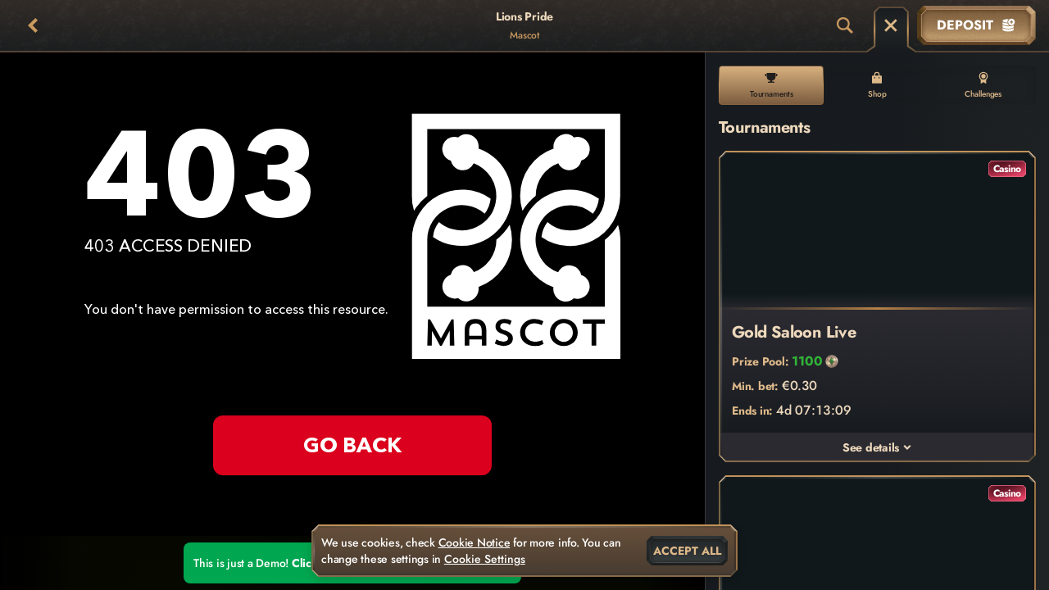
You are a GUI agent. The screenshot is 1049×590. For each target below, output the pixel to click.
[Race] (890, 25)
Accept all (687, 550)
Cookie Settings (484, 558)
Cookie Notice (474, 542)
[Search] (845, 25)
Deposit (976, 25)
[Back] (32, 25)
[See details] (907, 447)
